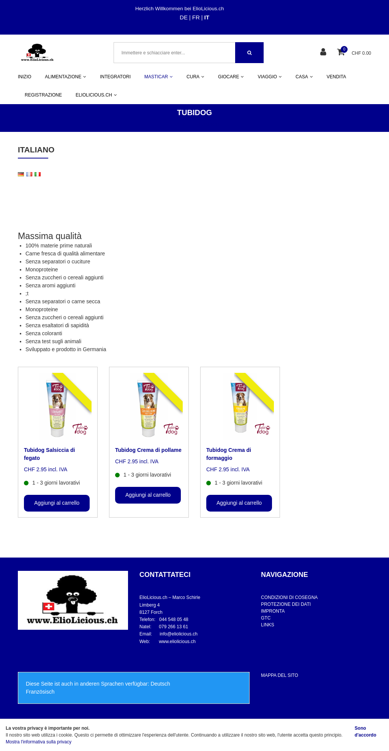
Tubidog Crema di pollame (148, 450)
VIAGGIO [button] (270, 76)
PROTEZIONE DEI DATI (286, 604)
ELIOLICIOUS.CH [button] (96, 95)
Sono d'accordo (365, 732)
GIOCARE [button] (231, 76)
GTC (265, 618)
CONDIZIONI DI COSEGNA (289, 597)
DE (184, 17)
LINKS (267, 624)
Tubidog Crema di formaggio (228, 454)
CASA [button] (304, 76)
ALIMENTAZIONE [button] (65, 76)
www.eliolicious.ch (177, 641)
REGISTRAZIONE (43, 95)
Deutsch (160, 684)
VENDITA (336, 76)
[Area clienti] (324, 53)
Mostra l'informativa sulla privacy (38, 742)
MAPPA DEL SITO (279, 675)
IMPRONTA (273, 611)
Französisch (40, 692)
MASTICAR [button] (158, 76)
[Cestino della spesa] (341, 53)
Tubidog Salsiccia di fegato (49, 454)
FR (196, 17)
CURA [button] (195, 76)
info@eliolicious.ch (179, 634)
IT (206, 17)
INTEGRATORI (115, 76)
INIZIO (24, 76)
